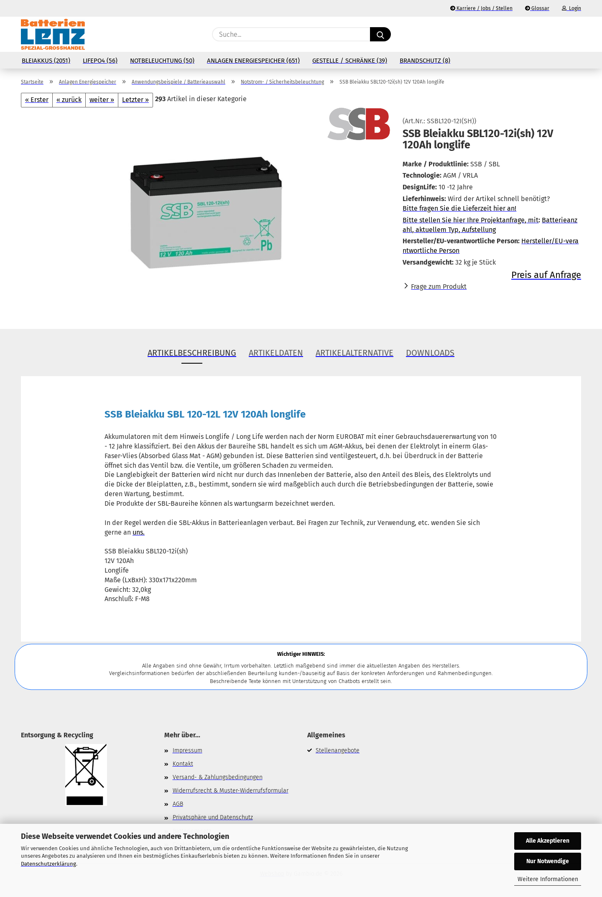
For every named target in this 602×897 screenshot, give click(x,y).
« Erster (36, 100)
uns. (139, 532)
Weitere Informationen (548, 879)
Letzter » (135, 100)
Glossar (537, 8)
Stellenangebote (338, 750)
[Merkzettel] (556, 34)
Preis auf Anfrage (546, 274)
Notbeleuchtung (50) (162, 60)
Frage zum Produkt (439, 287)
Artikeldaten (276, 353)
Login (571, 8)
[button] (576, 34)
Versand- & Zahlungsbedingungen (218, 777)
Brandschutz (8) (425, 60)
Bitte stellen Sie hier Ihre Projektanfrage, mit (470, 220)
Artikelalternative (354, 353)
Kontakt (183, 763)
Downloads (430, 353)
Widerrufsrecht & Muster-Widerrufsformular (230, 790)
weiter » (101, 100)
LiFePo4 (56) (100, 60)
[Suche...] (380, 34)
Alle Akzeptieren (547, 840)
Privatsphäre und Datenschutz (213, 817)
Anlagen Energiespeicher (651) (253, 60)
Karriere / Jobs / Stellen (481, 8)
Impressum (187, 750)
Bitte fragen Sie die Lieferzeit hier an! (459, 208)
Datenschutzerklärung (48, 864)
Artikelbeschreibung (192, 353)
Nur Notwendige (547, 861)
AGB (178, 804)
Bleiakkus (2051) (46, 60)
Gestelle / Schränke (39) (349, 60)
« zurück (69, 100)
